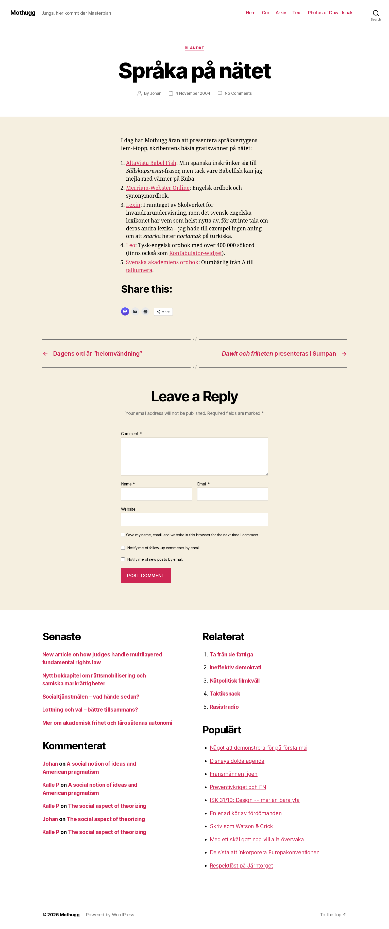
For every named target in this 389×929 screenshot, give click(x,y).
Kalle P (50, 785)
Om (265, 12)
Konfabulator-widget (195, 253)
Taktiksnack (225, 693)
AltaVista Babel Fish (151, 163)
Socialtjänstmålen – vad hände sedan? (90, 697)
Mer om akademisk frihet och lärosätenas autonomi (107, 723)
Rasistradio (224, 707)
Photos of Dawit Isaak (330, 12)
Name (128, 484)
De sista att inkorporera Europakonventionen (265, 852)
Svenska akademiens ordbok (162, 262)
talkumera (139, 270)
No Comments (238, 93)
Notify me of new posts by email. (155, 559)
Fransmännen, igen (234, 774)
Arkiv (281, 12)
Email (203, 484)
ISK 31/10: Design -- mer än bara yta (255, 800)
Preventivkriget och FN (238, 787)
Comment (131, 434)
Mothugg (22, 13)
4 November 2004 (193, 93)
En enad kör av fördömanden (246, 813)
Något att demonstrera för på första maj (259, 748)
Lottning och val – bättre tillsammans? (90, 709)
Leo (130, 245)
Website (128, 509)
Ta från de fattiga (231, 654)
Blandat (195, 48)
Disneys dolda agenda (237, 761)
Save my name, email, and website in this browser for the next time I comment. (193, 535)
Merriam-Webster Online (158, 188)
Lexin (133, 205)
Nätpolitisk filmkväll (235, 681)
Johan (155, 93)
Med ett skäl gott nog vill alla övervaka (257, 839)
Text (297, 12)
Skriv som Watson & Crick (241, 826)
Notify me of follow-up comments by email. (163, 547)
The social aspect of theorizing (107, 806)
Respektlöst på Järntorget (241, 865)
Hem (251, 12)
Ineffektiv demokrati (236, 667)
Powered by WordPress (110, 914)
